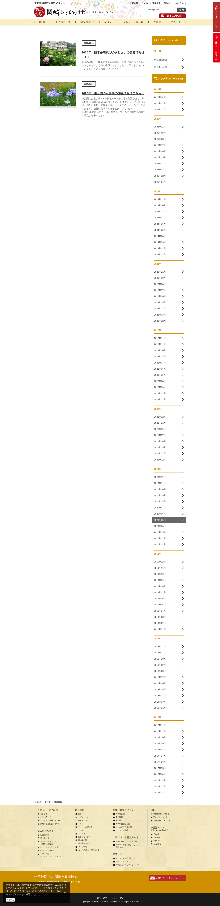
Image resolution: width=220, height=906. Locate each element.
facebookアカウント (161, 814)
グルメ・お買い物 (85, 827)
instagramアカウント (161, 820)
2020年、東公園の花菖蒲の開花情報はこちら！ (113, 93)
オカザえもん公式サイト (125, 858)
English (145, 3)
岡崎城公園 (120, 814)
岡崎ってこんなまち (216, 48)
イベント (81, 824)
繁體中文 (156, 3)
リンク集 (43, 814)
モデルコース (83, 817)
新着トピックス (84, 837)
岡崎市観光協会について (50, 824)
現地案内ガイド (84, 843)
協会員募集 (44, 835)
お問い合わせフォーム (166, 878)
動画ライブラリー (47, 850)
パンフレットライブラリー (51, 847)
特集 (80, 814)
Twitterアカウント (160, 817)
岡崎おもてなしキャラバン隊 (127, 865)
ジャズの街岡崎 (122, 830)
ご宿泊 (80, 830)
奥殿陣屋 (119, 817)
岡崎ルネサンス (122, 862)
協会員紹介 (44, 838)
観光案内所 (82, 840)
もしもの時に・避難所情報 (88, 850)
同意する (10, 900)
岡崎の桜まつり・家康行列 (126, 841)
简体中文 (168, 3)
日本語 (135, 3)
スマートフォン (110, 898)
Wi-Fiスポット (83, 847)
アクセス (81, 834)
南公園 (118, 820)
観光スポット (83, 820)
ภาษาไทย (179, 3)
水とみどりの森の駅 (124, 827)
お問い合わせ (45, 817)
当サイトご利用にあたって (51, 820)
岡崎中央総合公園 (123, 824)
